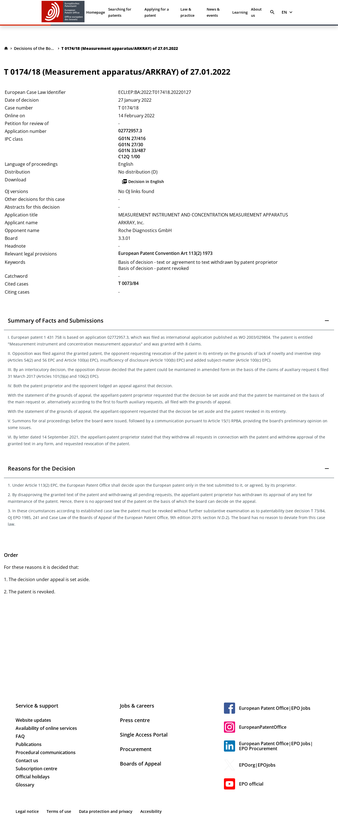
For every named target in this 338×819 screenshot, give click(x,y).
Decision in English (143, 181)
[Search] (272, 12)
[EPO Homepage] (63, 12)
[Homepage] (6, 48)
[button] (169, 320)
